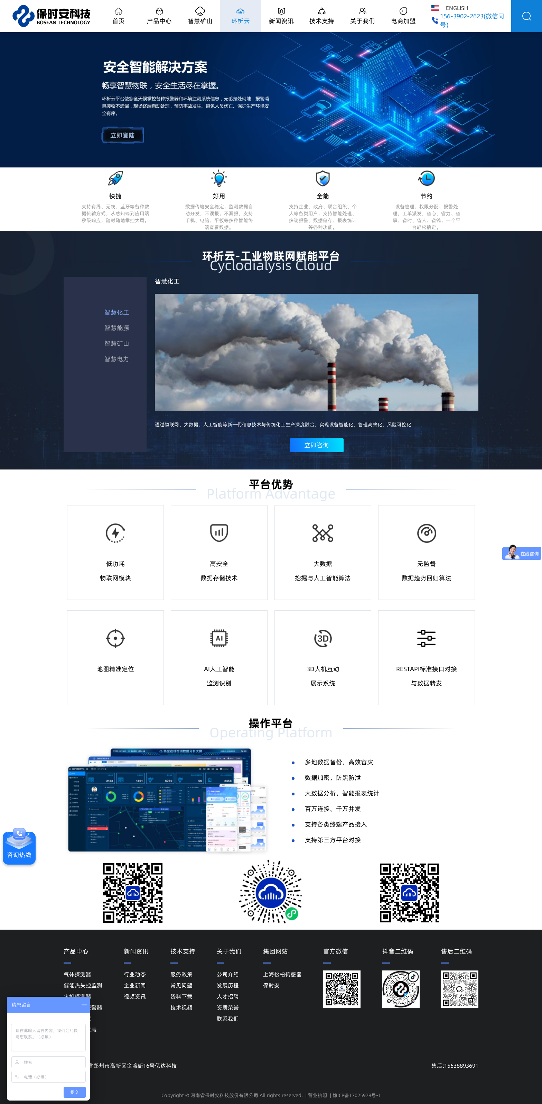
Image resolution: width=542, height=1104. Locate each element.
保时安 (271, 985)
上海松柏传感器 (282, 974)
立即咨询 (316, 445)
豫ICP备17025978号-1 (357, 1095)
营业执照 (317, 1095)
